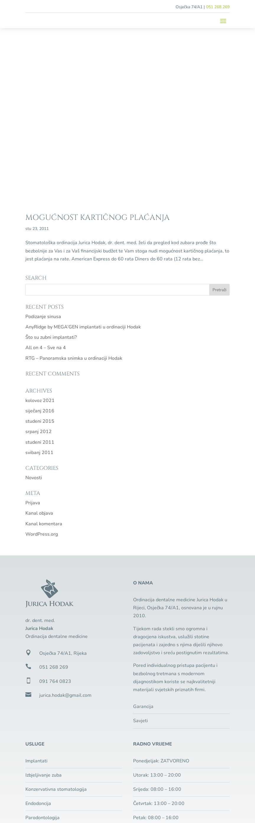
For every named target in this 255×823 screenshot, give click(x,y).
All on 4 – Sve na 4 (45, 179)
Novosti (33, 309)
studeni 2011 (39, 273)
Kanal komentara (43, 355)
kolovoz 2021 (40, 232)
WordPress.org (41, 365)
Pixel (66, 789)
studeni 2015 (39, 252)
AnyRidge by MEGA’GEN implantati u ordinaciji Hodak (83, 158)
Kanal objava (39, 344)
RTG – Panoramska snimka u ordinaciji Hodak (73, 189)
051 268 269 (218, 7)
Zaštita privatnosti (185, 781)
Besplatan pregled (170, 697)
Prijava (32, 334)
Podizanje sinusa (43, 148)
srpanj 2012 (38, 263)
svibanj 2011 (39, 284)
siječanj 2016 (39, 242)
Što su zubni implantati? (51, 168)
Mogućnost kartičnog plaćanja (97, 49)
